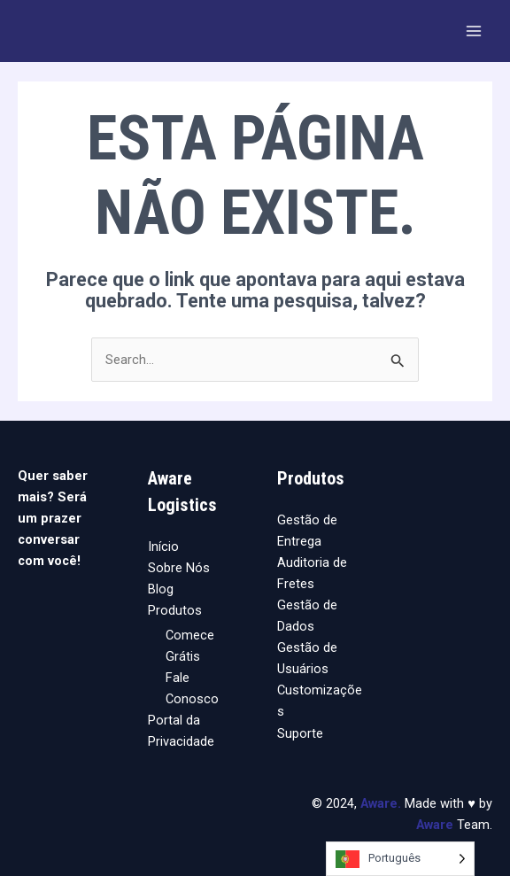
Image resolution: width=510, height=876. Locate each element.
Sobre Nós (179, 568)
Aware (379, 803)
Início (163, 546)
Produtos (175, 610)
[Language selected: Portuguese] (400, 858)
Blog (161, 589)
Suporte (300, 733)
